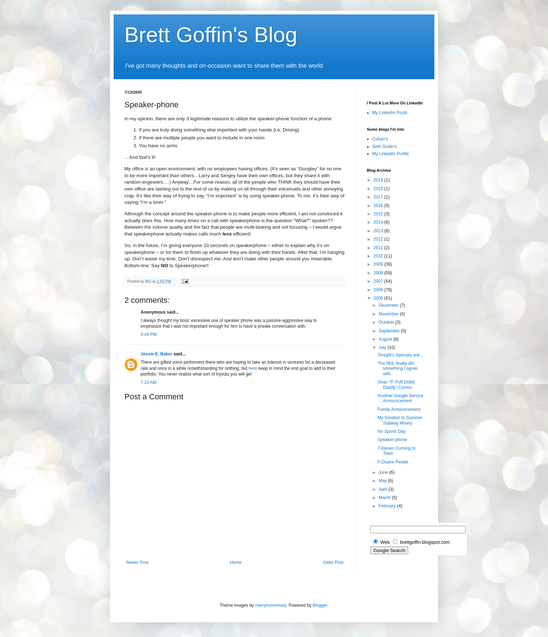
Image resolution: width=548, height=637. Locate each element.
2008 (379, 272)
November (389, 314)
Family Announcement (399, 409)
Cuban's (380, 139)
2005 (379, 298)
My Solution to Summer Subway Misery (400, 420)
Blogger (319, 605)
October (387, 322)
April (383, 489)
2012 (379, 239)
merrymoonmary (270, 605)
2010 (379, 256)
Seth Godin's (384, 146)
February (388, 505)
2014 (379, 222)
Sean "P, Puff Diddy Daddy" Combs (396, 385)
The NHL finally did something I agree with (397, 368)
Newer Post (137, 562)
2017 (379, 196)
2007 (379, 281)
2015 (379, 213)
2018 (379, 188)
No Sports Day (392, 431)
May (383, 480)
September (390, 330)
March (385, 497)
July (383, 347)
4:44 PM (149, 334)
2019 (379, 180)
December (389, 305)
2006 (379, 289)
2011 (379, 247)
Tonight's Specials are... (400, 355)
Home (236, 562)
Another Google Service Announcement (400, 398)
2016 (379, 205)
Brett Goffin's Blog (210, 35)
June (384, 472)
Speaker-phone (392, 439)
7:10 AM (148, 382)
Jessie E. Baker (156, 353)
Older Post (333, 562)
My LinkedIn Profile (390, 153)
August (386, 339)
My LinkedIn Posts (389, 112)
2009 (379, 264)
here (252, 368)
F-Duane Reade (393, 462)
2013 (379, 230)
